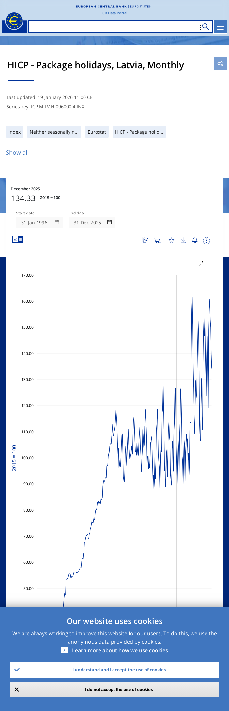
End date (77, 213)
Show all (17, 152)
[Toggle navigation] (220, 26)
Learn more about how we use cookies (120, 650)
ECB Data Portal (113, 12)
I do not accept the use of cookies (119, 689)
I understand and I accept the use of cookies (119, 669)
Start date (25, 213)
